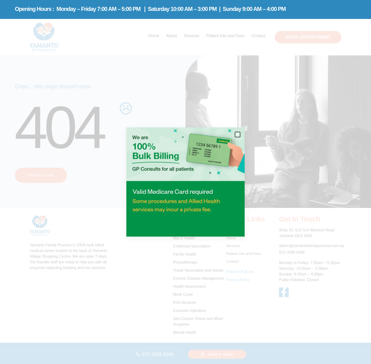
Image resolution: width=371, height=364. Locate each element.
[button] (237, 134)
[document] (185, 182)
